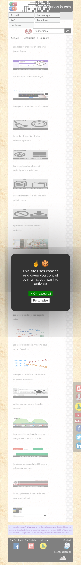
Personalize (40, 300)
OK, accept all (40, 293)
